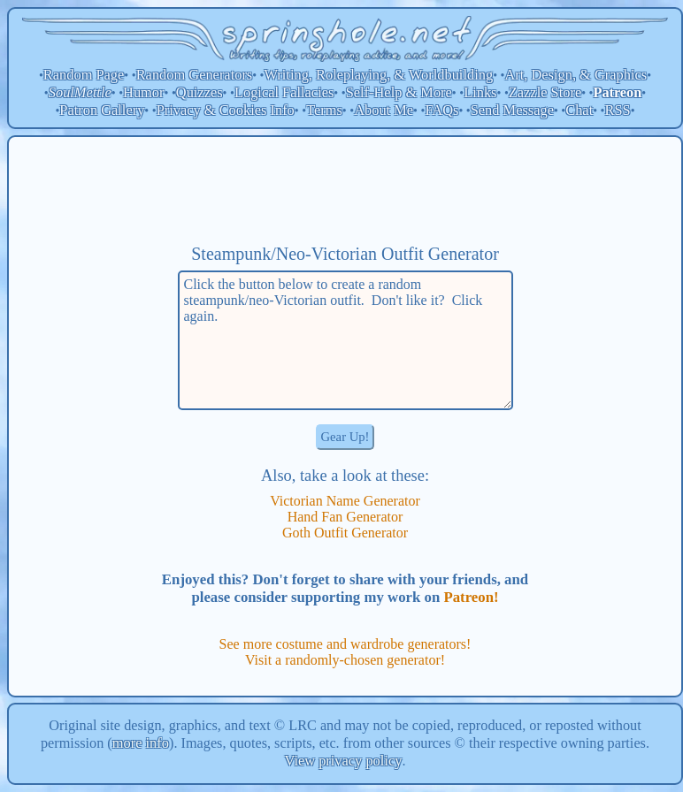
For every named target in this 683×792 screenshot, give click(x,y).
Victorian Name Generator (345, 500)
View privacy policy (344, 760)
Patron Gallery (101, 110)
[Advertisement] (345, 190)
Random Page (84, 74)
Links (480, 92)
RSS (618, 110)
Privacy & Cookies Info (226, 110)
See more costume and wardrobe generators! (345, 643)
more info (140, 743)
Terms (324, 110)
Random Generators (194, 74)
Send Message (512, 110)
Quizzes (199, 92)
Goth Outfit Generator (345, 532)
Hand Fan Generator (345, 516)
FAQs (441, 110)
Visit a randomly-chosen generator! (345, 659)
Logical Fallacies (284, 92)
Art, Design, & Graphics (575, 74)
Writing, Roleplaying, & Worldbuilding (379, 74)
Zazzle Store (545, 92)
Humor (143, 92)
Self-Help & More (399, 92)
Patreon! (470, 597)
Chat (579, 110)
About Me (383, 110)
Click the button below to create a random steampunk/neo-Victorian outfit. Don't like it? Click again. (345, 340)
